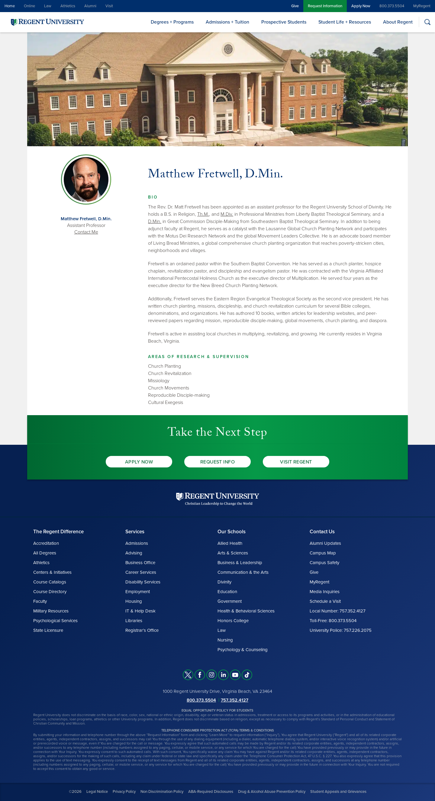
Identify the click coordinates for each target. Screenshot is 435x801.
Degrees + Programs (172, 22)
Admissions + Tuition (227, 22)
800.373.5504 (391, 6)
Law (47, 6)
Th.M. (203, 214)
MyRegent (421, 6)
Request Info (217, 462)
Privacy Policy (124, 791)
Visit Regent (296, 462)
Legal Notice (97, 791)
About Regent (398, 22)
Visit (109, 6)
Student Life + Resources (344, 22)
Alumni (90, 6)
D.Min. (154, 221)
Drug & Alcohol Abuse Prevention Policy (271, 791)
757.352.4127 (234, 700)
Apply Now (360, 6)
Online (29, 6)
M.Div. (227, 214)
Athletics (67, 6)
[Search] (427, 22)
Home (10, 6)
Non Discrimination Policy (161, 791)
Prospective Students (283, 22)
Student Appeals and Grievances (338, 791)
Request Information (325, 6)
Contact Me (86, 232)
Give (295, 6)
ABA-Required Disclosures (210, 791)
